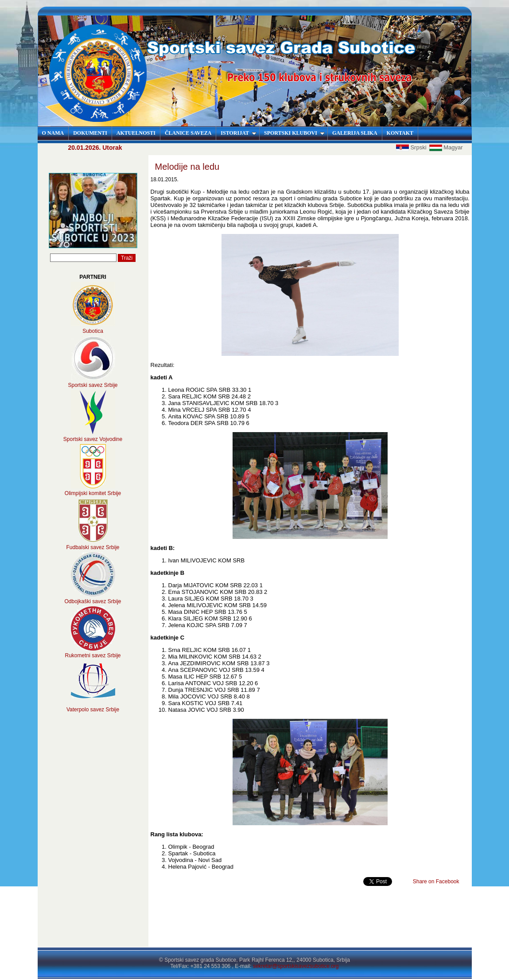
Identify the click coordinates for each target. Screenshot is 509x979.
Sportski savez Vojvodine (92, 439)
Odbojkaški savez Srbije (92, 601)
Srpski (412, 147)
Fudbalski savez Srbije (92, 547)
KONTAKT (400, 133)
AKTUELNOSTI (136, 133)
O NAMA (53, 133)
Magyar (445, 147)
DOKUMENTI (90, 133)
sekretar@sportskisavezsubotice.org (296, 966)
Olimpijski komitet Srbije (93, 493)
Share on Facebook (436, 881)
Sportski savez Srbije (92, 385)
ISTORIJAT (238, 133)
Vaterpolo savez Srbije (92, 709)
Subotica (92, 331)
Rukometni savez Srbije (92, 655)
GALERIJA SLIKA (354, 133)
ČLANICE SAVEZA (188, 133)
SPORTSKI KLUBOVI (294, 133)
